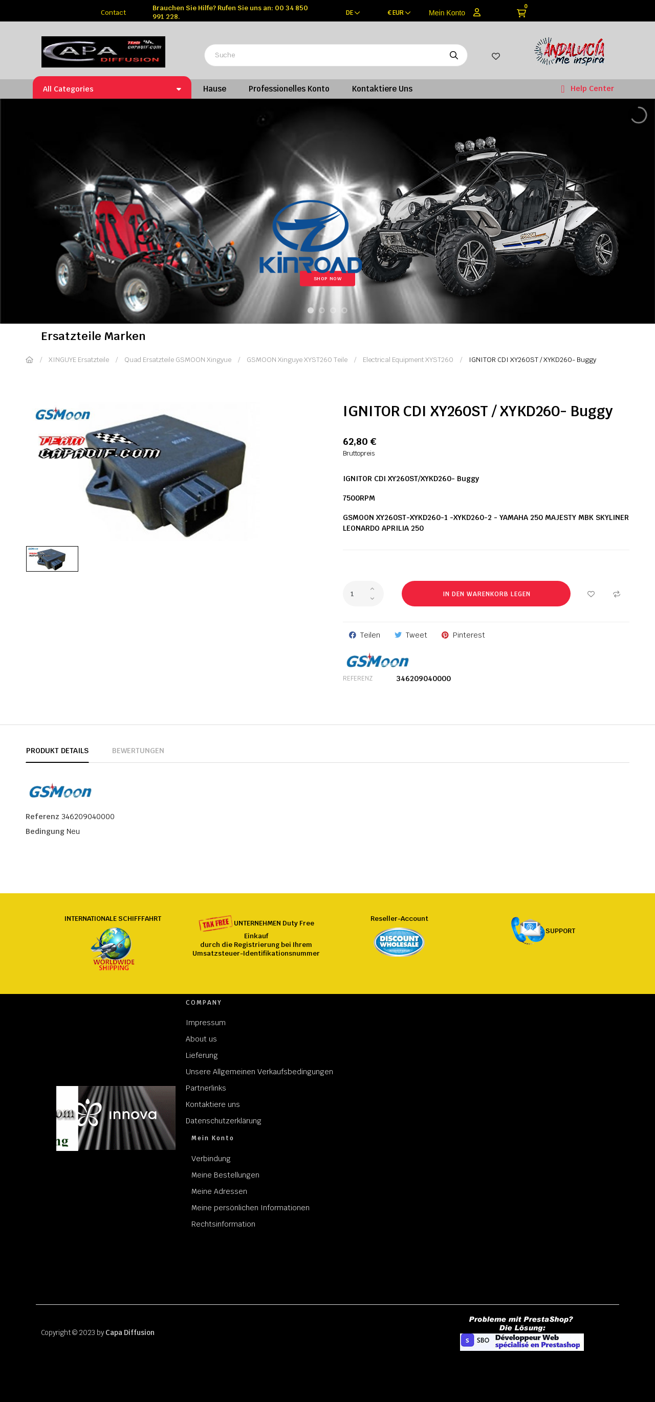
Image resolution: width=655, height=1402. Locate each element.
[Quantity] (363, 593)
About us (201, 1039)
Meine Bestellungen (225, 1175)
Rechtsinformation (223, 1224)
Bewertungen (138, 750)
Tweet (416, 635)
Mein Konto (447, 13)
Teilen (370, 635)
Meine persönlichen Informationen (250, 1207)
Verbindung (211, 1158)
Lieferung (202, 1055)
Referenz (358, 678)
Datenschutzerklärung (223, 1120)
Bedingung (45, 831)
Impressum (206, 1022)
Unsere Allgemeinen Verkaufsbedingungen (259, 1071)
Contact (113, 12)
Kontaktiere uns (213, 1104)
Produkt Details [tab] (57, 750)
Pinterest (469, 635)
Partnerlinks (206, 1088)
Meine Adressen (219, 1191)
